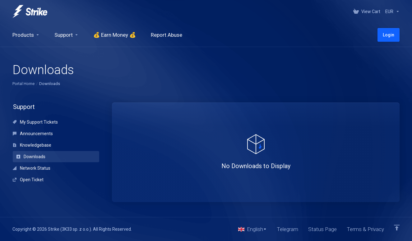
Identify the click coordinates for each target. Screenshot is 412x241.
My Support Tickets (35, 122)
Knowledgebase (32, 145)
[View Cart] (367, 11)
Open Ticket (28, 179)
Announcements (33, 133)
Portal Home (23, 83)
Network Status (31, 168)
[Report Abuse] (166, 35)
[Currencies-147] (391, 11)
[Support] (66, 35)
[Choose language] (252, 229)
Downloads (30, 156)
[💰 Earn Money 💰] (114, 35)
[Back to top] (397, 227)
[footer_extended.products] (26, 35)
